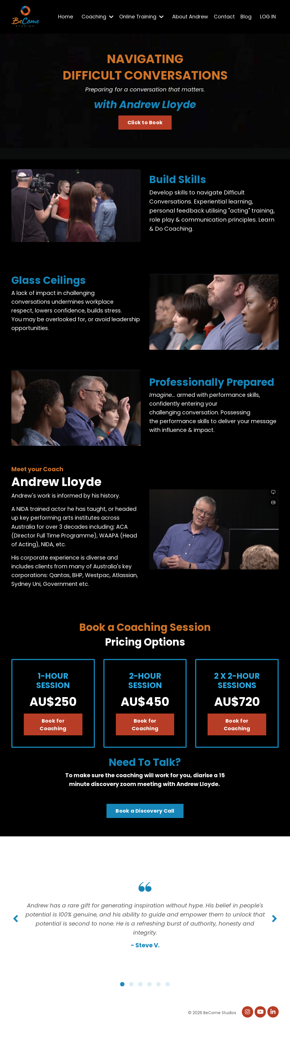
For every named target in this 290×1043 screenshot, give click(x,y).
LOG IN (268, 16)
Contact (224, 16)
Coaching (97, 16)
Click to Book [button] (145, 122)
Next (274, 934)
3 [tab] (140, 1002)
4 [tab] (149, 1002)
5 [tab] (158, 1002)
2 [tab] (131, 1002)
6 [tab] (167, 1002)
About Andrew (190, 16)
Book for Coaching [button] (53, 736)
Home (64, 16)
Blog (245, 16)
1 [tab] (122, 1002)
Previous (15, 934)
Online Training (141, 16)
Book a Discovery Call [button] (145, 822)
